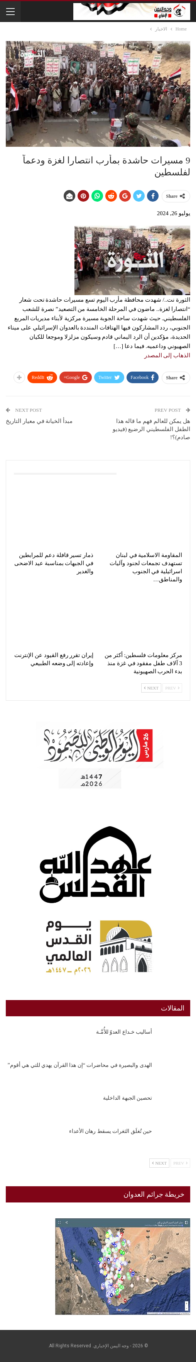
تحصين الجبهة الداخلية (127, 1098)
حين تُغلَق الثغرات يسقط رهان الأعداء (110, 1131)
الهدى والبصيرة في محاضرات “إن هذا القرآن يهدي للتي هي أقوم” (80, 1065)
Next (151, 688)
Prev (172, 688)
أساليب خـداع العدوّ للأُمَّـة (124, 1032)
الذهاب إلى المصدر (167, 355)
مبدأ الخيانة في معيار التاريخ (39, 421)
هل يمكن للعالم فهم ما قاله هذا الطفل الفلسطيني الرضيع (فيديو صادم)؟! (151, 429)
